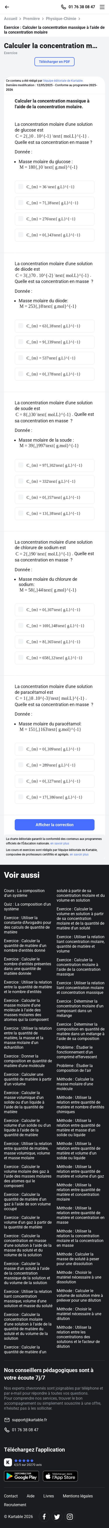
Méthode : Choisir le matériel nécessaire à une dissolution (79, 1277)
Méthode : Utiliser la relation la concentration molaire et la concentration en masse (80, 1238)
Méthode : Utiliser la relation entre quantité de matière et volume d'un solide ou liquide (78, 1150)
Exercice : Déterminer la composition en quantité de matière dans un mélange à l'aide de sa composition (81, 1031)
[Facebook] (44, 1516)
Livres (48, 1496)
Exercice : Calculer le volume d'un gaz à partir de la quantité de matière (28, 1222)
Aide (30, 1496)
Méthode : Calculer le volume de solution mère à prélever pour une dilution (80, 1295)
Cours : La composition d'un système (24, 893)
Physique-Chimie (61, 18)
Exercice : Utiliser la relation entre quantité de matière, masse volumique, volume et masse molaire (28, 1150)
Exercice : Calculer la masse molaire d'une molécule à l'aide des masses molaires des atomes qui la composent (26, 1010)
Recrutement (15, 1504)
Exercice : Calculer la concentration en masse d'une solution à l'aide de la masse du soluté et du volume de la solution (28, 1245)
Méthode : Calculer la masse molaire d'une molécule (75, 1084)
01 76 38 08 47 (82, 7)
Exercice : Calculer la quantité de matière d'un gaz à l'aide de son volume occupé (27, 1201)
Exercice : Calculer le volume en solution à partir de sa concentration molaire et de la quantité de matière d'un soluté (80, 918)
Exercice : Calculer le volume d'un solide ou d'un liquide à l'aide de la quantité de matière (27, 1127)
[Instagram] (69, 1516)
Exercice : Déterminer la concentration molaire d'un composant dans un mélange (80, 1008)
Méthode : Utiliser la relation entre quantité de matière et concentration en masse (81, 1215)
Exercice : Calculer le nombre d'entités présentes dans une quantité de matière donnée (27, 966)
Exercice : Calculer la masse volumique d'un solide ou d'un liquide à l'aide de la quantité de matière (24, 1102)
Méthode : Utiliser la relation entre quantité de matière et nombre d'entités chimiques (80, 1104)
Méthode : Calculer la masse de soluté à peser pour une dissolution (78, 1259)
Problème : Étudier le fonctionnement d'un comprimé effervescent (77, 1052)
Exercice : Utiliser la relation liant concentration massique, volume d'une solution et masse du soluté (28, 1298)
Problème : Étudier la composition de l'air (75, 1068)
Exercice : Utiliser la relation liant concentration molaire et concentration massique (81, 988)
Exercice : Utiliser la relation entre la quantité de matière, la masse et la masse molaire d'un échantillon (28, 1038)
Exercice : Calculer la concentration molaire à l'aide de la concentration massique (79, 967)
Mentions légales (78, 1496)
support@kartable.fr (29, 1419)
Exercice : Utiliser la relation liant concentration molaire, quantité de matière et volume (81, 943)
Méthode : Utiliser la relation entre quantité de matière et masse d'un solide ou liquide (78, 1127)
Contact (11, 1496)
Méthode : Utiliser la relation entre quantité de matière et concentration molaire (78, 1192)
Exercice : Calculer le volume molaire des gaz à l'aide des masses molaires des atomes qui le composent (27, 1176)
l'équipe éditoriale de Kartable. (63, 80)
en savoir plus (59, 843)
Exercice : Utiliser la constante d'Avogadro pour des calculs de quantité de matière (27, 924)
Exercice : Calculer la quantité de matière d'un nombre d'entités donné (25, 945)
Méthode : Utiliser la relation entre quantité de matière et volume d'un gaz (80, 1171)
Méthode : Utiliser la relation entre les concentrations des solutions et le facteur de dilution (78, 1337)
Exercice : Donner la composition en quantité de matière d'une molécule (28, 1061)
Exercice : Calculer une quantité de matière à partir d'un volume (27, 1079)
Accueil (10, 18)
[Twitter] (57, 1516)
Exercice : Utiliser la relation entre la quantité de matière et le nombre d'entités (28, 987)
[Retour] (9, 6)
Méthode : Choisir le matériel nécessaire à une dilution (79, 1314)
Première (31, 18)
